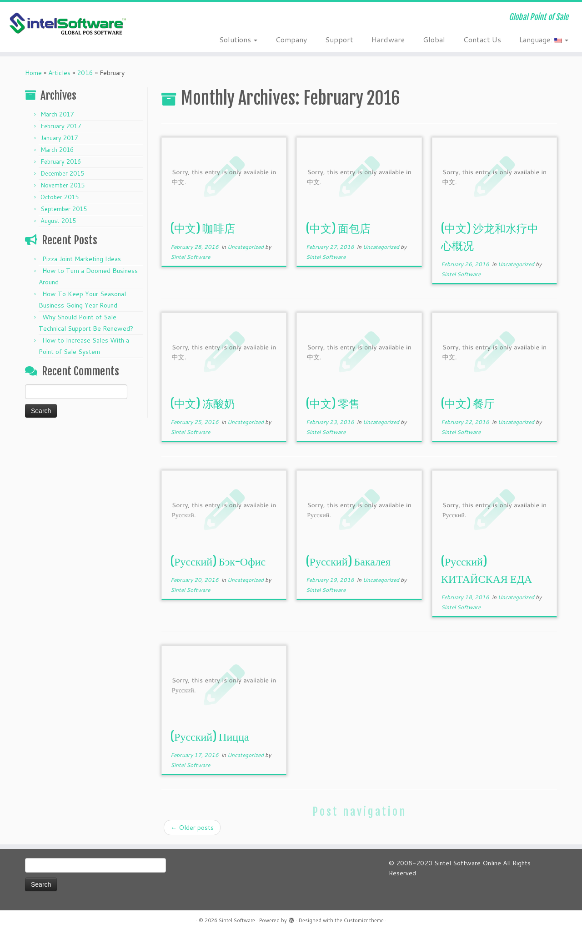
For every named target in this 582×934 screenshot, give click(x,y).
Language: (543, 39)
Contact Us (482, 39)
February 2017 (60, 126)
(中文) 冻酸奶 (203, 403)
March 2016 (57, 150)
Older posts (192, 827)
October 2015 (59, 197)
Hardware (388, 39)
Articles (59, 72)
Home (33, 72)
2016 (85, 72)
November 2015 (62, 185)
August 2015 (58, 221)
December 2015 (62, 173)
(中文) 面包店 (338, 228)
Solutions (238, 39)
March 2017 (57, 114)
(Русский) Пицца (210, 736)
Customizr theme (364, 920)
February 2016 (60, 161)
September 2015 (63, 209)
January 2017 (59, 138)
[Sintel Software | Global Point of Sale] (67, 24)
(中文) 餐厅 (468, 403)
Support (339, 39)
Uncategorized (246, 247)
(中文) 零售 (333, 403)
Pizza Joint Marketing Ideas (81, 258)
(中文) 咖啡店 (203, 228)
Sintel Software (190, 257)
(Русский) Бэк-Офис (218, 561)
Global (434, 39)
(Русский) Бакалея (348, 561)
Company (291, 39)
